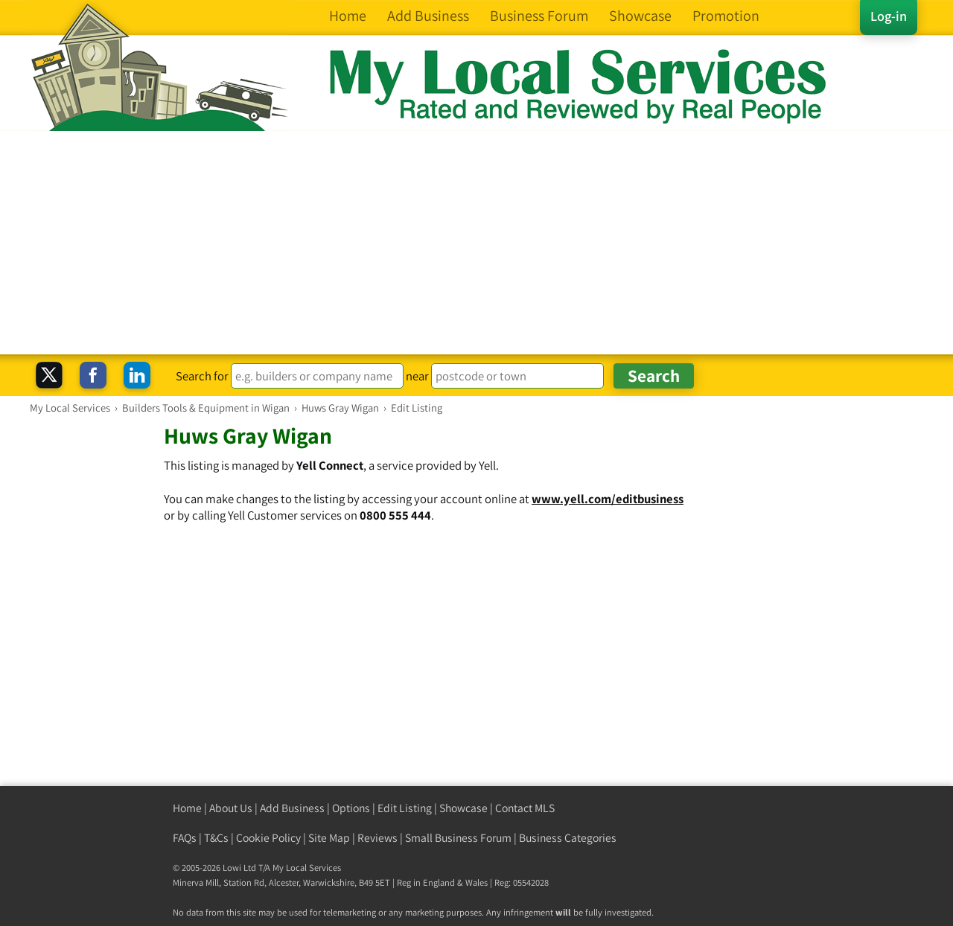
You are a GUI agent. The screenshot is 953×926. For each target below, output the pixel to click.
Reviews (377, 838)
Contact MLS (525, 808)
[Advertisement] (476, 242)
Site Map (329, 838)
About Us (230, 808)
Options (351, 808)
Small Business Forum (458, 838)
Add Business (292, 808)
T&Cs (216, 838)
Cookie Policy (268, 838)
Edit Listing (404, 808)
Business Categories (567, 838)
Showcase (463, 808)
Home (187, 808)
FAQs (185, 838)
